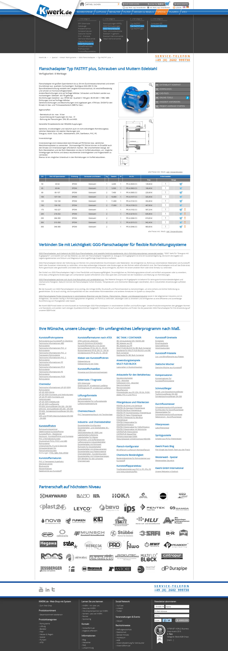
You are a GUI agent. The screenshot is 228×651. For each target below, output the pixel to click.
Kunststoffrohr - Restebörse (50, 434)
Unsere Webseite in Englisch (166, 471)
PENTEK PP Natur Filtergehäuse (129, 415)
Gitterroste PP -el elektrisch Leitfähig (93, 385)
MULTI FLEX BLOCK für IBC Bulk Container (134, 348)
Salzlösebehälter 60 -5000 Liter (90, 432)
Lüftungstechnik (84, 399)
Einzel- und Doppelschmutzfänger (169, 391)
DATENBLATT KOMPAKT (170, 84)
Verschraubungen (162, 348)
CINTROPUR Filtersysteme (127, 431)
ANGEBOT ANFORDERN (169, 101)
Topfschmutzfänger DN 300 (166, 394)
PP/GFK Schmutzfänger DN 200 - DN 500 (55, 406)
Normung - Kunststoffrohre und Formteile (56, 436)
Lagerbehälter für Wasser (88, 437)
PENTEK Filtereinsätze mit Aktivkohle (131, 429)
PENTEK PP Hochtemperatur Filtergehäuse (134, 412)
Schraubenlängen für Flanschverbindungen (48, 449)
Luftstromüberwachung (87, 403)
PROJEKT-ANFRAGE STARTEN (172, 106)
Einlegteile (159, 341)
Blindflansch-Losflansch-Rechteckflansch (133, 450)
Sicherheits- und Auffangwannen (91, 439)
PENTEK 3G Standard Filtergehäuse (131, 408)
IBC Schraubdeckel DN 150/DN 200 (130, 341)
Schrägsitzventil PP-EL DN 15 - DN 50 (93, 353)
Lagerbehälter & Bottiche (88, 435)
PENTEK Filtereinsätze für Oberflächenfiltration (127, 423)
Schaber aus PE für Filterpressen (168, 438)
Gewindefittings (161, 345)
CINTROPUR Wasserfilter (126, 434)
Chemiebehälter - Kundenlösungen (92, 454)
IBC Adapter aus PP (124, 345)
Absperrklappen (45, 468)
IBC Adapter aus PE (124, 343)
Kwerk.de (42, 57)
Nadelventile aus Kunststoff (50, 471)
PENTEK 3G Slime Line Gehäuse (129, 405)
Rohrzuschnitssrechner (48, 429)
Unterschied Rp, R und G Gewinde (53, 446)
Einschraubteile (161, 343)
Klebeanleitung (84, 361)
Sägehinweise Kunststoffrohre (51, 431)
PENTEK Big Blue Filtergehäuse (129, 410)
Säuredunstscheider (125, 378)
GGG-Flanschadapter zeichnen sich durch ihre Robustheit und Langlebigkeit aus (71, 279)
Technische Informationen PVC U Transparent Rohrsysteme (52, 354)
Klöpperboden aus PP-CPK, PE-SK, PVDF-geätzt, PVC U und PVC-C (133, 393)
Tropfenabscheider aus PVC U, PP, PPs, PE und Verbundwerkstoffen (134, 470)
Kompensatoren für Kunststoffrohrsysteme (164, 379)
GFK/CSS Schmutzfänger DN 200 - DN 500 (56, 409)
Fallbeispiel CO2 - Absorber (128, 383)
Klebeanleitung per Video (88, 363)
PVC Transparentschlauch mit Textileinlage (95, 414)
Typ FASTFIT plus (104, 57)
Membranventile (45, 464)
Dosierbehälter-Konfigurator (89, 425)
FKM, (61, 453)
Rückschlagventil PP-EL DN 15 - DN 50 (93, 350)
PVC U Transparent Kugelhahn (51, 461)
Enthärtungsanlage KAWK (127, 436)
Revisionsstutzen (123, 387)
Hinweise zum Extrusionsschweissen (92, 372)
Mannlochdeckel (123, 385)
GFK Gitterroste (84, 383)
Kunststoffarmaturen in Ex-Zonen (91, 345)
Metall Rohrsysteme (68, 57)
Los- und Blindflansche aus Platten (169, 356)
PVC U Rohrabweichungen (49, 438)
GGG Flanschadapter (87, 57)
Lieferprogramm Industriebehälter (91, 442)
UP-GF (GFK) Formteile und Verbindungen (56, 394)
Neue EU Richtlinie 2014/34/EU (90, 343)
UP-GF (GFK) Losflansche (49, 404)
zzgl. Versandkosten (174, 172)
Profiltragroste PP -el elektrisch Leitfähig (94, 388)
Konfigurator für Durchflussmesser (169, 409)
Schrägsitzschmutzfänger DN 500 (168, 396)
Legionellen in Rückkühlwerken (129, 367)
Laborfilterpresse (162, 428)
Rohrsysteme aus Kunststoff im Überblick (56, 341)
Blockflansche (122, 390)
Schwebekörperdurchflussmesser (168, 407)
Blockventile (44, 466)
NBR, (56, 453)
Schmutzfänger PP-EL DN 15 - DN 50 (92, 348)
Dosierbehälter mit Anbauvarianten (92, 449)
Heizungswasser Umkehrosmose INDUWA (133, 439)
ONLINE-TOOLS (166, 97)
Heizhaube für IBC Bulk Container (130, 355)
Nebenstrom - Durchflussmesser (168, 417)
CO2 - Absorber (123, 380)
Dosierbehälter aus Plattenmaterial (92, 451)
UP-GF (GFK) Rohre (46, 392)
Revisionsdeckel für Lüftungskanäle (92, 401)
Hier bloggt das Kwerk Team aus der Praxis (172, 449)
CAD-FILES (164, 93)
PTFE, (51, 453)
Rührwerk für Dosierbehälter (89, 446)
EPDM (65, 453)
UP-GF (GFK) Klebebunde (49, 401)
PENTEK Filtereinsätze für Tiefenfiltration (133, 427)
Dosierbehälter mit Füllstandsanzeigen (93, 456)
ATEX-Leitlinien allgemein (88, 341)
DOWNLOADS (165, 89)
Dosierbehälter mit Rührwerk (89, 444)
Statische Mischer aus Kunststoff (168, 367)
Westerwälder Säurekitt (164, 460)
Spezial (55, 57)
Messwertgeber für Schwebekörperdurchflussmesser (168, 413)
